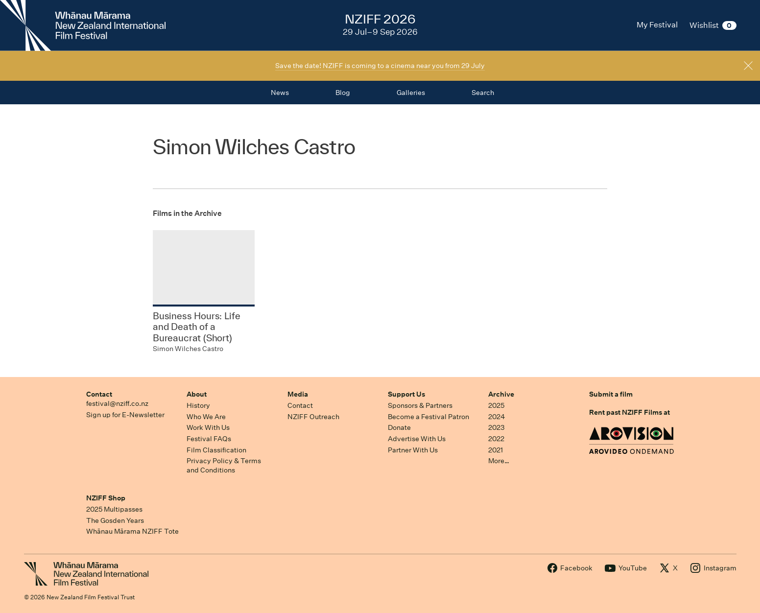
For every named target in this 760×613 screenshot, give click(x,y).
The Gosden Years (115, 520)
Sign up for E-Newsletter (125, 414)
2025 (496, 405)
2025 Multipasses (114, 509)
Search (483, 92)
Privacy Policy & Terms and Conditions (224, 465)
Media (297, 394)
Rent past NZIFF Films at (629, 412)
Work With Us (208, 427)
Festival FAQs (209, 438)
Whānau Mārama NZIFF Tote (132, 531)
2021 (495, 450)
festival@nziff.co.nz (117, 403)
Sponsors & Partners (420, 405)
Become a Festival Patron (428, 416)
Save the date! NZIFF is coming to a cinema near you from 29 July (380, 65)
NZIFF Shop (105, 498)
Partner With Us (413, 450)
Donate (399, 427)
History (198, 405)
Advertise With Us (417, 438)
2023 (496, 427)
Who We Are (206, 416)
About (197, 394)
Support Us (406, 394)
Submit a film (611, 394)
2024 (496, 416)
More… (498, 460)
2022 (496, 438)
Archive (501, 394)
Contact (99, 394)
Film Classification (216, 450)
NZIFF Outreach (313, 416)
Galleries (411, 92)
